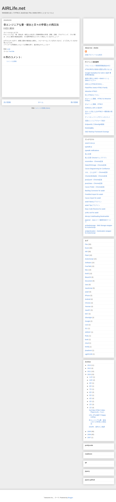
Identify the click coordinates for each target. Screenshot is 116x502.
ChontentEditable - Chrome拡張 (96, 176)
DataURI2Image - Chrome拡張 (95, 165)
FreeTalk (11, 51)
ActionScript (89, 259)
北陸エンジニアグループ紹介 (95, 121)
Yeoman (88, 306)
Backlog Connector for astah (95, 191)
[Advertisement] (40, 81)
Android (87, 299)
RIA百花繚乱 (89, 128)
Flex (86, 244)
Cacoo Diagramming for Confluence (97, 169)
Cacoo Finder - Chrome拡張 (94, 187)
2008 (89, 434)
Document (88, 281)
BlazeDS (88, 277)
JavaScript (88, 288)
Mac (86, 270)
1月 (90, 407)
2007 (89, 437)
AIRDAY (88, 332)
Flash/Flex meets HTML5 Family (96, 88)
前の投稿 (74, 102)
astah (87, 292)
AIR (86, 251)
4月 (90, 398)
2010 (89, 374)
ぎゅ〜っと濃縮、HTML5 (94, 104)
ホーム (40, 102)
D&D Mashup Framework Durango (97, 132)
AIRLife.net (13, 8)
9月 (90, 383)
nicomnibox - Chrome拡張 (94, 161)
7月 (90, 389)
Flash (87, 255)
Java (86, 284)
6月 (90, 392)
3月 (90, 401)
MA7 (86, 314)
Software (88, 262)
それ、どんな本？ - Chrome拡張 (96, 172)
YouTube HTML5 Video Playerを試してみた (97, 411)
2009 (89, 431)
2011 (89, 371)
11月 (91, 377)
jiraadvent (88, 350)
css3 (86, 325)
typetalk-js (88, 147)
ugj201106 (88, 354)
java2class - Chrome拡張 (93, 183)
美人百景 (88, 154)
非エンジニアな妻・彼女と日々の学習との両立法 (97, 422)
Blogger (70, 497)
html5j (87, 347)
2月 (90, 404)
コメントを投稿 (11, 61)
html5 (87, 273)
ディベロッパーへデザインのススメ (97, 117)
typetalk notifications (92, 150)
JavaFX (87, 310)
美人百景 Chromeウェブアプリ (96, 158)
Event (87, 248)
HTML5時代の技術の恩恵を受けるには (98, 69)
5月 (90, 395)
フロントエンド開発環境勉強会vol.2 (97, 66)
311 (86, 328)
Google (87, 321)
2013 (89, 365)
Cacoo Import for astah (93, 198)
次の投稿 (7, 102)
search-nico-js (90, 143)
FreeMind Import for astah (94, 194)
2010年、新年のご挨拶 (97, 427)
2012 (89, 368)
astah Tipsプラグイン (92, 205)
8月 (90, 386)
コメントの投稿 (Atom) (42, 108)
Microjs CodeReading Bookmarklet (97, 216)
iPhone (87, 295)
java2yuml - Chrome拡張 (93, 180)
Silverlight (88, 317)
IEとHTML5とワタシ (92, 95)
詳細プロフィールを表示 (93, 55)
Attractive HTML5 (91, 91)
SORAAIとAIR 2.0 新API (93, 108)
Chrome (88, 303)
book (86, 339)
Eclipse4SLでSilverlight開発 (94, 124)
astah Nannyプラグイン (93, 202)
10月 (91, 380)
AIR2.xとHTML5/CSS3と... (94, 84)
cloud (87, 343)
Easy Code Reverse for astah (95, 209)
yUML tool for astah (91, 213)
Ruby (87, 336)
